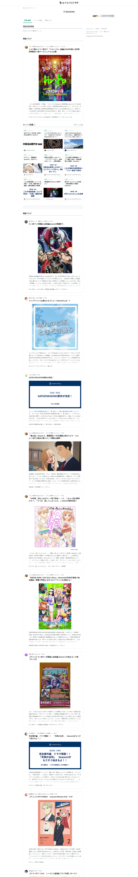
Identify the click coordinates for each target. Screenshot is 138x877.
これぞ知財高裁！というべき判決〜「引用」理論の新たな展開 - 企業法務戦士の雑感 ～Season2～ (32, 184)
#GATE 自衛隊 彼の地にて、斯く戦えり (41, 424)
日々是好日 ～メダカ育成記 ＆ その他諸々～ (41, 733)
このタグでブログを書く (107, 16)
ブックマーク (28, 130)
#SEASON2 (57, 424)
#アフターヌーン (48, 785)
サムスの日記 (32, 374)
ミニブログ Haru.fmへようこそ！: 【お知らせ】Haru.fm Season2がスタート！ (53, 135)
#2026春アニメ (56, 117)
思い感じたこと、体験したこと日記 (38, 221)
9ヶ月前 (63, 46)
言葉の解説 (27, 20)
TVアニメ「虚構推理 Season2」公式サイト (30, 158)
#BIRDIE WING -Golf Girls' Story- (39, 645)
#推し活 (49, 366)
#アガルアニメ (53, 724)
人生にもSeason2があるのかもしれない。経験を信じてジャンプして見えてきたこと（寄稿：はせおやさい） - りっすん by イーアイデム (73, 135)
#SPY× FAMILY (39, 862)
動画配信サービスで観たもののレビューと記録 (41, 794)
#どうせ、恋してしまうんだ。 (38, 566)
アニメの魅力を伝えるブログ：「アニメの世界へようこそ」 (44, 46)
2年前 (42, 654)
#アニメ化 (51, 566)
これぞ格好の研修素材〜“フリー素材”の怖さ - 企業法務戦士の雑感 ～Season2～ (73, 159)
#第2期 (63, 566)
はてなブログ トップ (29, 8)
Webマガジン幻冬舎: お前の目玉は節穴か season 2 (32, 134)
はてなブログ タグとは (92, 31)
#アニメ (57, 289)
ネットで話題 (38, 20)
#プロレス (64, 289)
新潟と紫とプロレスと (34, 654)
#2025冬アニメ (54, 645)
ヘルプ (101, 31)
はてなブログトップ (91, 33)
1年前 (45, 298)
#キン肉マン (32, 289)
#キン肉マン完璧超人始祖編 (45, 289)
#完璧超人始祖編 (42, 724)
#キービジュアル (67, 117)
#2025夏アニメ (39, 487)
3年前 (40, 871)
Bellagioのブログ (33, 871)
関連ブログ (48, 20)
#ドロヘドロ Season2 (44, 117)
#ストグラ (32, 366)
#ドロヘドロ (32, 117)
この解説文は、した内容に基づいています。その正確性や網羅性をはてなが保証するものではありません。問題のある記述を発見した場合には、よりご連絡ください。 (32, 31)
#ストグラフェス (41, 366)
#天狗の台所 (38, 785)
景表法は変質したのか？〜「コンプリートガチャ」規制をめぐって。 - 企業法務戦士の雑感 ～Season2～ (53, 159)
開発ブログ (107, 31)
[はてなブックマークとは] (34, 125)
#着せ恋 (31, 487)
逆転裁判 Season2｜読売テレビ (52, 182)
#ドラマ (31, 785)
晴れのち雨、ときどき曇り (36, 298)
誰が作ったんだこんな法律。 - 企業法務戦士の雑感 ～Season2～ (73, 183)
